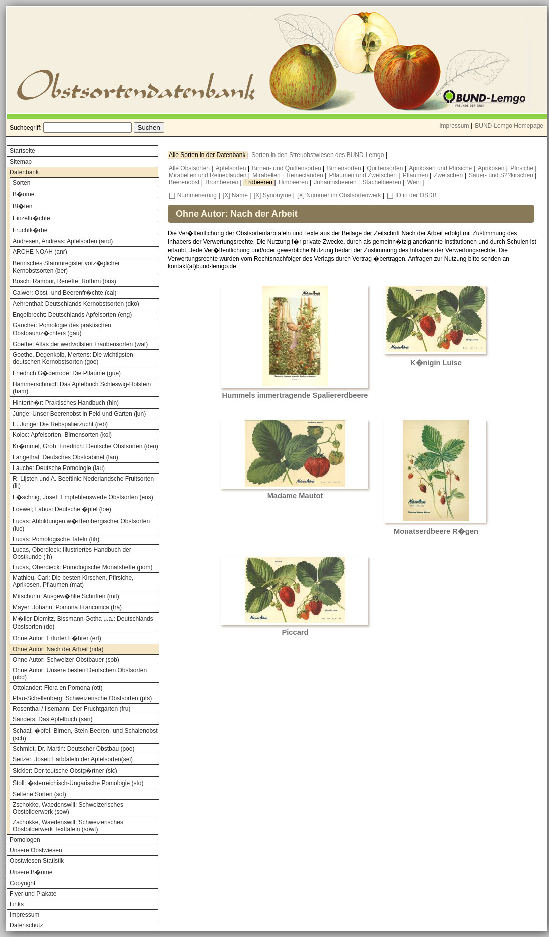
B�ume (23, 194)
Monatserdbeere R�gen (436, 531)
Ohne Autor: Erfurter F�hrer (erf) (57, 638)
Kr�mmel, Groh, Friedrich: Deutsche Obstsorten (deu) (85, 446)
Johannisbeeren (336, 182)
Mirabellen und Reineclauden (208, 175)
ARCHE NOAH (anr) (40, 251)
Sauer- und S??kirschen (502, 175)
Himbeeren (294, 182)
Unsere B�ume (31, 872)
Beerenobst (185, 182)
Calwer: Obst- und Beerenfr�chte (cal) (64, 292)
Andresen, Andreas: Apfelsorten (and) (63, 241)
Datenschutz (26, 925)
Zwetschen (449, 175)
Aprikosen (492, 168)
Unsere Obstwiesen (36, 850)
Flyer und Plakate (33, 893)
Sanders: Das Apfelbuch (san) (52, 719)
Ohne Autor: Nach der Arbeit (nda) (58, 649)
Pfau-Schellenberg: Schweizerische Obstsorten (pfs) (82, 698)
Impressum (454, 125)
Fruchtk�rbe (30, 230)
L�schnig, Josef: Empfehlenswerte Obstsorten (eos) (83, 497)
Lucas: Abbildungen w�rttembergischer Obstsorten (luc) (81, 525)
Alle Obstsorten (190, 168)
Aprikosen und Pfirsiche (441, 168)
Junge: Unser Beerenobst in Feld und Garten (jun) (79, 413)
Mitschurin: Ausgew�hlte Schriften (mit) (66, 596)
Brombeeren (222, 182)
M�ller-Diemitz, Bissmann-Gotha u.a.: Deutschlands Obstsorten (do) (83, 622)
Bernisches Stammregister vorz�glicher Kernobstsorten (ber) (66, 267)
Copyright (22, 883)
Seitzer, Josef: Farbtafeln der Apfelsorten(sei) (73, 759)
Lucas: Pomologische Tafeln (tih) (56, 539)
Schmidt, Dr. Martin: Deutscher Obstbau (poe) (73, 748)
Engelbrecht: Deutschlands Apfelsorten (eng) (72, 314)
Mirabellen (267, 175)
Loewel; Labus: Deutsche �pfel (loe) (62, 509)
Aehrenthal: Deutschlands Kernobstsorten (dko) (76, 303)
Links (17, 904)
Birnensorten (345, 168)
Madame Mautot (295, 496)
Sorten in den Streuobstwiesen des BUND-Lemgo (318, 155)
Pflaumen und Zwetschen (364, 175)
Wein (414, 182)
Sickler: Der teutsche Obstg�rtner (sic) (65, 770)
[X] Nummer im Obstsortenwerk (339, 195)
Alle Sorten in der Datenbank (208, 155)
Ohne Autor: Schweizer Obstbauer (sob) (66, 659)
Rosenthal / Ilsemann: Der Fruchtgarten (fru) (71, 708)
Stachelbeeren (383, 182)
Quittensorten (385, 168)
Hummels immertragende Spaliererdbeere (295, 395)
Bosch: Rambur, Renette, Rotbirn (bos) (64, 281)
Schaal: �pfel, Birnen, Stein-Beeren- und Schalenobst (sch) (85, 734)
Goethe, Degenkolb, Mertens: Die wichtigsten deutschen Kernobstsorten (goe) (73, 358)
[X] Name (235, 195)
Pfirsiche (522, 168)
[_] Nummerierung (193, 195)
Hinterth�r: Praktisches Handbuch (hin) (66, 402)
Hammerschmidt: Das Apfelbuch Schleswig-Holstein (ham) (82, 388)
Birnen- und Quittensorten (287, 168)
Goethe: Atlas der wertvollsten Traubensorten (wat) (80, 344)
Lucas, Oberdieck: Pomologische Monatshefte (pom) (82, 567)
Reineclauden (305, 175)
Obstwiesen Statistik (37, 860)
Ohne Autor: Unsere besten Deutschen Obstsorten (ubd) (80, 674)
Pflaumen (416, 175)
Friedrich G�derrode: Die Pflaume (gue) (67, 373)
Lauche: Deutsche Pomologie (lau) (59, 468)
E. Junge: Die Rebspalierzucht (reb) (60, 424)
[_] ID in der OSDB (411, 195)
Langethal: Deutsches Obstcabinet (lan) (65, 457)
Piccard (295, 632)
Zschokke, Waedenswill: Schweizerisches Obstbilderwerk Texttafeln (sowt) (68, 826)
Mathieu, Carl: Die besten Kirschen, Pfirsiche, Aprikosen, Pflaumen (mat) (73, 581)
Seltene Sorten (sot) (39, 794)
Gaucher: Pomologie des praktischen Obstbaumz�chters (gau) (62, 329)
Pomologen (25, 839)
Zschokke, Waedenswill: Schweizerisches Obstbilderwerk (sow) (68, 808)
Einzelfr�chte (31, 218)
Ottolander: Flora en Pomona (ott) (57, 687)
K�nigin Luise (436, 363)
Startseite (22, 150)
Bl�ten (22, 206)
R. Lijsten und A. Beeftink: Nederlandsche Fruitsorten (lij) (83, 482)
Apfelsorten (232, 168)
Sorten (21, 182)
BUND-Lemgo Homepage (509, 125)
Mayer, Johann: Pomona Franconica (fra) (67, 607)
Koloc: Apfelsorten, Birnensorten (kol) (62, 434)
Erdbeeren (259, 182)
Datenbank (24, 172)
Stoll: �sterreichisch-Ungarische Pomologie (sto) (78, 783)
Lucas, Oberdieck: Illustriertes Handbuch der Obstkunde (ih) (72, 553)
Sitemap (21, 161)
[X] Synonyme (273, 195)
